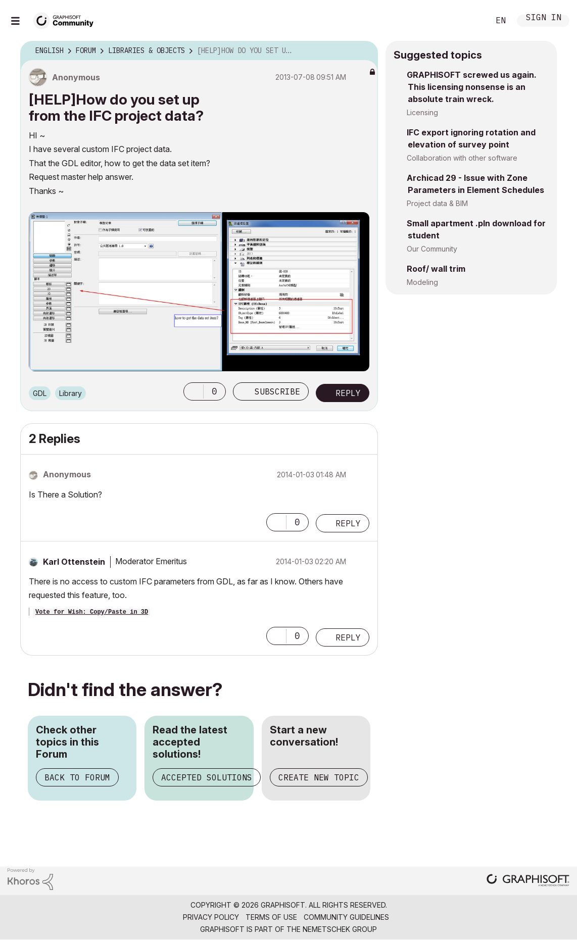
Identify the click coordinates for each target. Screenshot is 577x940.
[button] (193, 391)
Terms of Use (271, 917)
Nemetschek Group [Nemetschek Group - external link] (340, 929)
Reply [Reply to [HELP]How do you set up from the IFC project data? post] (348, 393)
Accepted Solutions (206, 777)
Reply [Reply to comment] (348, 523)
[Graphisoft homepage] (528, 881)
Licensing (422, 112)
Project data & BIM (437, 203)
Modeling (422, 282)
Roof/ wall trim (436, 269)
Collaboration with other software (462, 158)
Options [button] (363, 51)
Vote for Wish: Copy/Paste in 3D (91, 612)
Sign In (543, 18)
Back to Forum (77, 777)
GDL (39, 393)
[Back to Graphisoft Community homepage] (67, 19)
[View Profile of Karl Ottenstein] (74, 562)
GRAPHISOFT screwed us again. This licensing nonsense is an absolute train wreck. (472, 87)
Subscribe (277, 391)
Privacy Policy (211, 917)
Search (470, 20)
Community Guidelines (346, 917)
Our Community (432, 248)
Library (70, 393)
